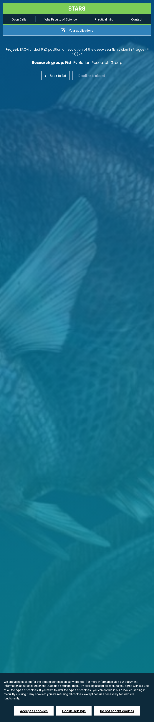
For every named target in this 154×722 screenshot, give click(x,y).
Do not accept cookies (117, 711)
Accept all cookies (34, 711)
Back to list (55, 76)
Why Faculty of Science (60, 19)
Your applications (77, 30)
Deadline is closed (91, 76)
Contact (136, 19)
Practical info (104, 19)
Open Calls (19, 19)
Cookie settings (74, 711)
